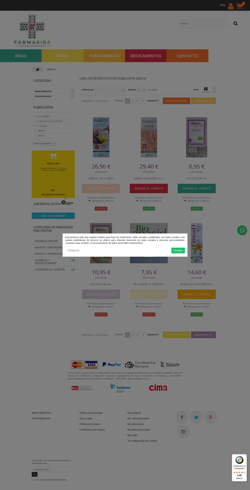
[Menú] (245, 456)
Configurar (73, 250)
